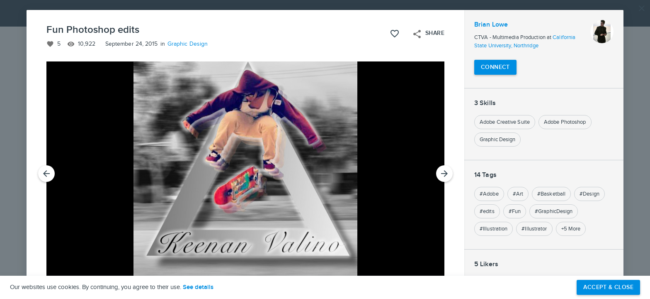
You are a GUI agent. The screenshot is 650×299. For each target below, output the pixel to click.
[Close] (641, 8)
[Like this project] (394, 33)
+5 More (571, 228)
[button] (325, 149)
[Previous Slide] (46, 173)
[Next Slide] (444, 173)
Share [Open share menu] (428, 34)
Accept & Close (608, 287)
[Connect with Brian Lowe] (495, 67)
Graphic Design (187, 44)
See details (198, 287)
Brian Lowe (491, 25)
